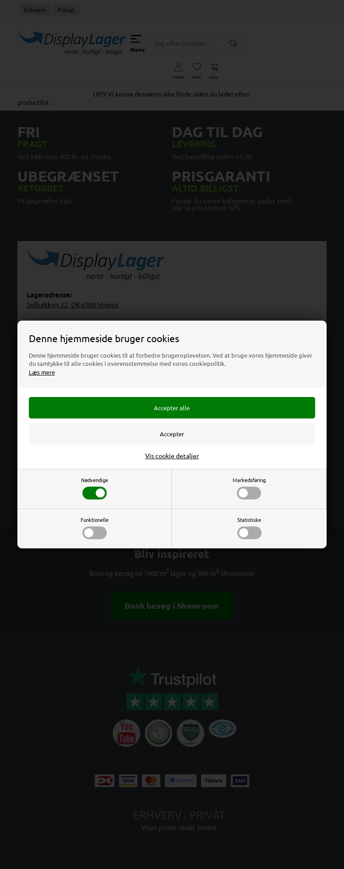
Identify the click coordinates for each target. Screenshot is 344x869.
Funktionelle (95, 527)
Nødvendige (94, 487)
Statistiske (249, 527)
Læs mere (42, 372)
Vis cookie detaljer (172, 455)
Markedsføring (249, 487)
